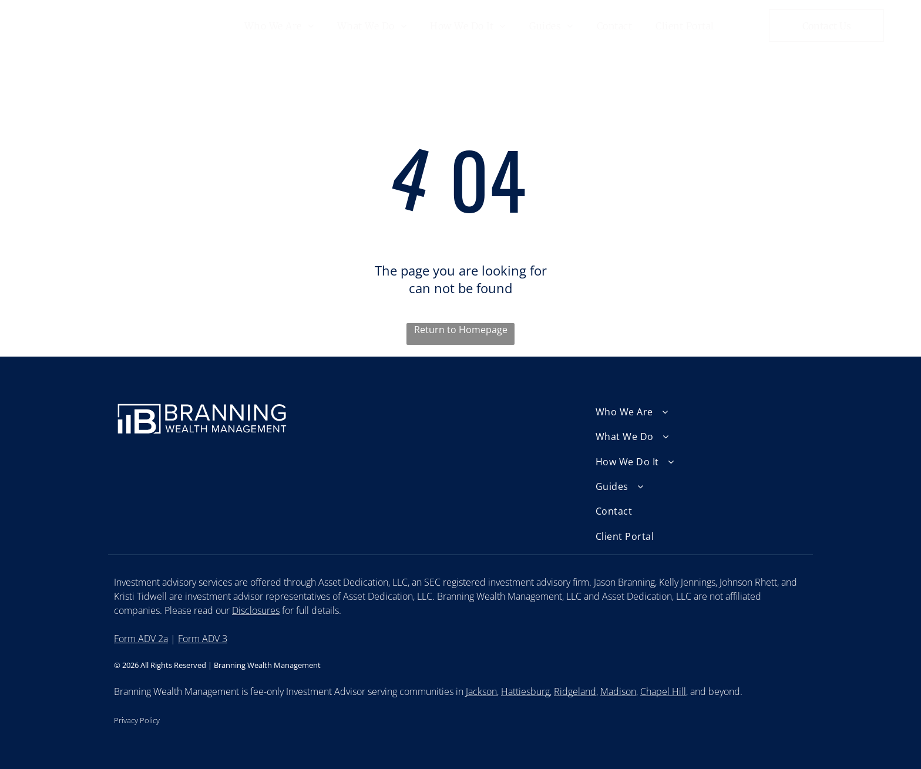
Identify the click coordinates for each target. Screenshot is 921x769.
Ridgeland (575, 691)
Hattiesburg (525, 691)
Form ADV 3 (202, 638)
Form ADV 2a (141, 638)
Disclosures (256, 610)
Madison (618, 691)
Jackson (481, 691)
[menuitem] (279, 25)
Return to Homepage (460, 329)
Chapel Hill (663, 691)
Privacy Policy (137, 720)
